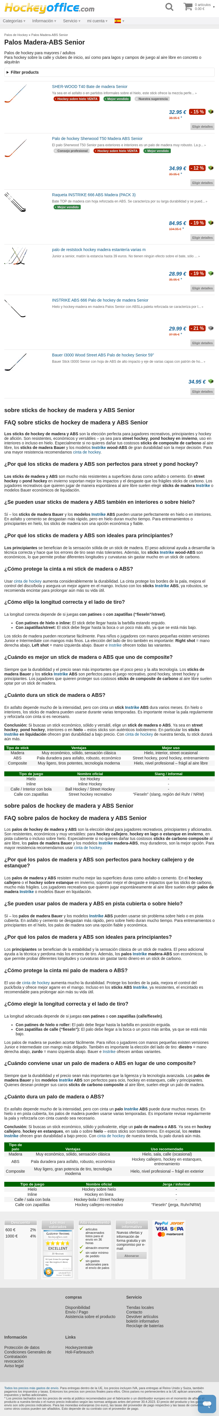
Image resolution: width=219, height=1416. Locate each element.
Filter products (25, 72)
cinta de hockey (86, 452)
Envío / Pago (76, 1312)
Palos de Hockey (16, 35)
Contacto (134, 1312)
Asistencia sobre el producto (90, 1316)
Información (42, 21)
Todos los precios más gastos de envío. (31, 1388)
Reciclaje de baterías (145, 1325)
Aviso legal (13, 1365)
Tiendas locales (140, 1307)
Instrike (99, 447)
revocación (14, 1361)
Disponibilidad (77, 1307)
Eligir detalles (202, 126)
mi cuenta (96, 21)
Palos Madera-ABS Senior (49, 35)
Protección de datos (22, 1347)
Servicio (70, 21)
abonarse (131, 1255)
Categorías (12, 21)
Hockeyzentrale (79, 1347)
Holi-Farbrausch (79, 1352)
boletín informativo (142, 1321)
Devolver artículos (142, 1316)
